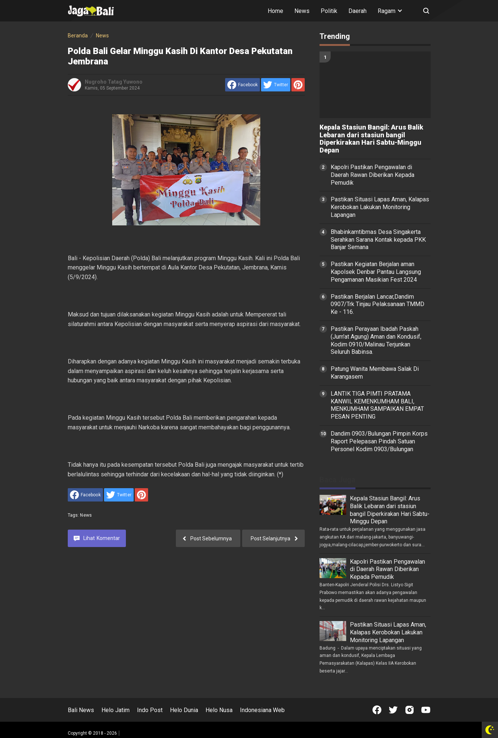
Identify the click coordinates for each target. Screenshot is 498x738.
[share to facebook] (242, 84)
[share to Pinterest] (298, 84)
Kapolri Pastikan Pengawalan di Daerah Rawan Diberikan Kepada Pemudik (372, 175)
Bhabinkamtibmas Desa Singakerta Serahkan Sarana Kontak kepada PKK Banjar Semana (378, 239)
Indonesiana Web (262, 710)
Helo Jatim (115, 710)
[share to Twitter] (275, 84)
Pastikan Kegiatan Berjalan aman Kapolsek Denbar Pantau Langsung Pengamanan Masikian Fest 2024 (376, 272)
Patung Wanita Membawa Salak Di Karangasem (375, 372)
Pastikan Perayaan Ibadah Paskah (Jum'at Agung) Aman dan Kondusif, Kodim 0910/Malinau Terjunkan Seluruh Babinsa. (376, 340)
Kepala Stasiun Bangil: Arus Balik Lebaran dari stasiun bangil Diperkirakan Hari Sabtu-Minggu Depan (371, 139)
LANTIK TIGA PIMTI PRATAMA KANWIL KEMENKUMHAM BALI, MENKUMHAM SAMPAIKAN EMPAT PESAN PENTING (377, 405)
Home (275, 10)
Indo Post (150, 710)
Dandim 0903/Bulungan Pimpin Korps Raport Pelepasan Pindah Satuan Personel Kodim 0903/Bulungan (379, 441)
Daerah (357, 10)
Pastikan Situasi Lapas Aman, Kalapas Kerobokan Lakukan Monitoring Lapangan (380, 207)
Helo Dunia (184, 710)
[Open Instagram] (409, 709)
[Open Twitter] (393, 709)
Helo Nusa (219, 710)
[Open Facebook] (376, 709)
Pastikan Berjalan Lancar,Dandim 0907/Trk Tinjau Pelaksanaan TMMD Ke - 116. (377, 304)
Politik (329, 10)
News (302, 10)
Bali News (81, 710)
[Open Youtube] (425, 709)
